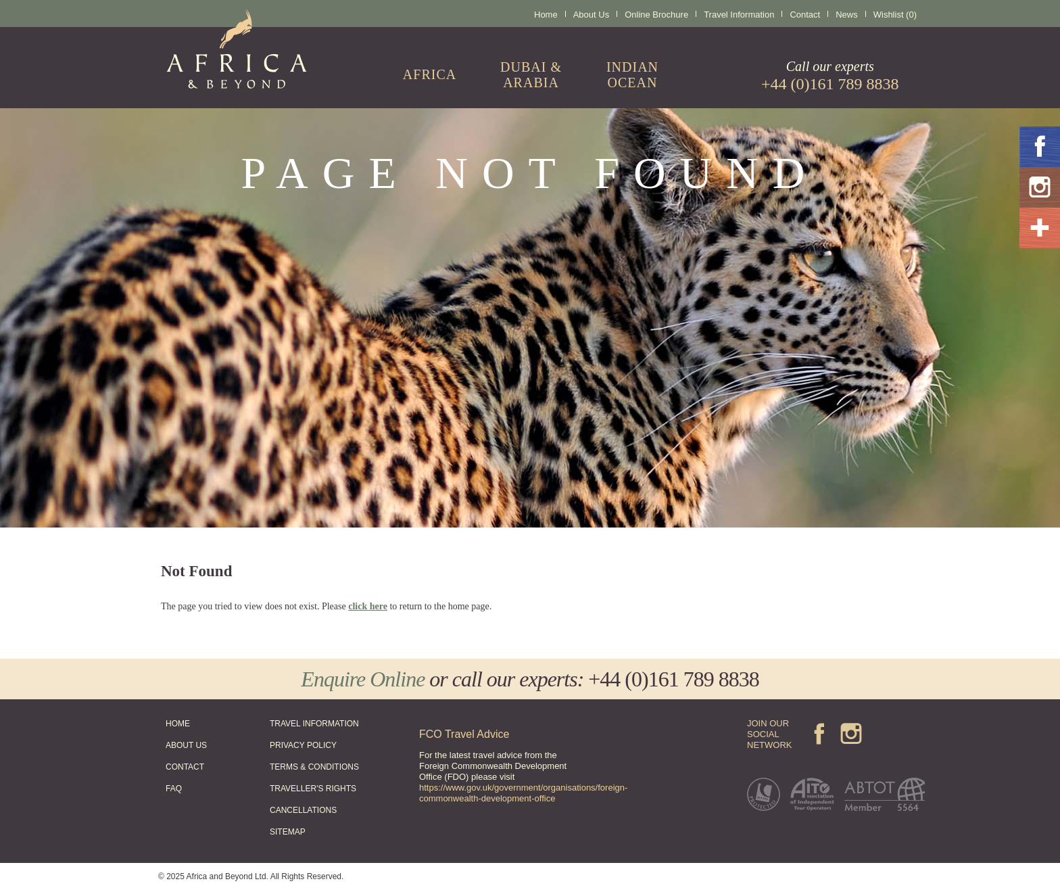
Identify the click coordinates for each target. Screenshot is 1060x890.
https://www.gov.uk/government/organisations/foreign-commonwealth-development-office (523, 792)
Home (546, 14)
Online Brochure (656, 14)
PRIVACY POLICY (303, 745)
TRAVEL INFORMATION (314, 723)
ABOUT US (186, 745)
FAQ (174, 788)
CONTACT (185, 767)
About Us (591, 14)
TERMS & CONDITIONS (314, 767)
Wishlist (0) (895, 14)
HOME (178, 723)
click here (367, 606)
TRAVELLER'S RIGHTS (313, 788)
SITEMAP (288, 832)
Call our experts (830, 76)
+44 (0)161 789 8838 (673, 679)
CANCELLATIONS (303, 810)
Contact (805, 14)
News (847, 14)
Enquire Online (363, 679)
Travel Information (739, 14)
